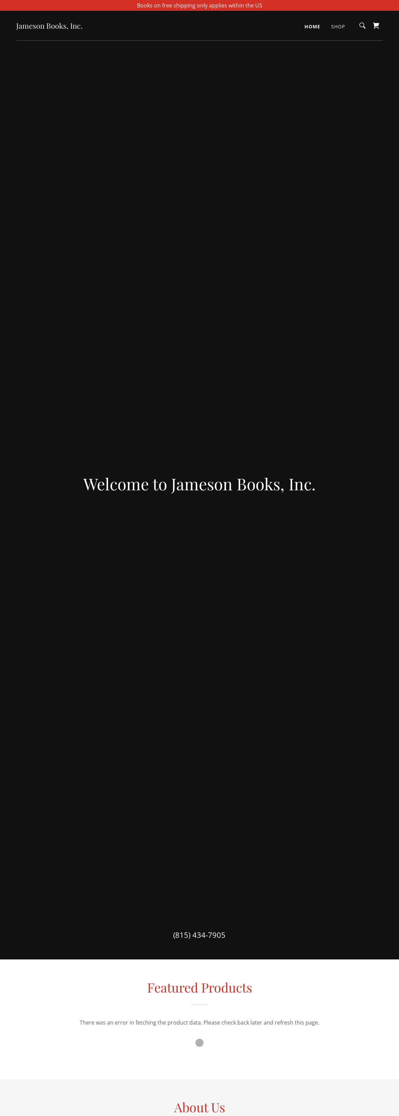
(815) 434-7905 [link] (199, 935)
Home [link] (312, 26)
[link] (49, 26)
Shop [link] (338, 26)
